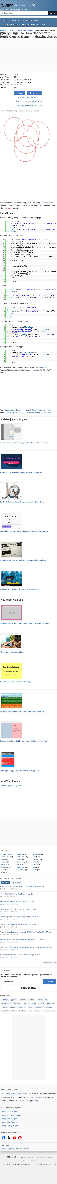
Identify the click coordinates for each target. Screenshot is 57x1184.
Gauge (14, 1011)
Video (53, 1011)
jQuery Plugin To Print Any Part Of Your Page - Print (17, 894)
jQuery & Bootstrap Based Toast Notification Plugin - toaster (20, 955)
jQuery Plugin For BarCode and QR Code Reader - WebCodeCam (22, 886)
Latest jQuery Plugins (30, 20)
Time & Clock (21, 870)
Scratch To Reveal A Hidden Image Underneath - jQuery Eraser (22, 502)
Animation (36, 854)
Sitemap (46, 1164)
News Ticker (50, 1003)
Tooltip (35, 870)
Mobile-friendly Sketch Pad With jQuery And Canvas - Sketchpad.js (24, 531)
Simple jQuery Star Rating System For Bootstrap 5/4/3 (18, 909)
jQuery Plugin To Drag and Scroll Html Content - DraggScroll (28, 412)
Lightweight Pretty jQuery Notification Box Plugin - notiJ (20, 770)
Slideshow (4, 867)
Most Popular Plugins (10, 24)
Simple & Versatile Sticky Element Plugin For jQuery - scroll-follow (23, 741)
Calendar (41, 1003)
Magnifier (26, 1003)
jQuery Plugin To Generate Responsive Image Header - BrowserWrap (24, 623)
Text (2, 870)
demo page (32, 370)
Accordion (20, 854)
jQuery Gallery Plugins (9, 1126)
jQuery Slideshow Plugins (11, 1115)
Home (5, 20)
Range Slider (5, 1011)
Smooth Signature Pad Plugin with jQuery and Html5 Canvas (20, 917)
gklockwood (39, 367)
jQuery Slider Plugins (9, 1112)
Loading (3, 862)
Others (3, 864)
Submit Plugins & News (10, 1149)
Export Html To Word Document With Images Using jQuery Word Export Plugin (26, 947)
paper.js (47, 203)
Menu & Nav (20, 862)
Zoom (2, 872)
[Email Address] (21, 981)
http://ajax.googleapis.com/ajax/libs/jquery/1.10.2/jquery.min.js (31, 224)
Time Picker (21, 1007)
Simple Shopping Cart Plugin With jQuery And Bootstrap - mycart (21, 939)
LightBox (35, 859)
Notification (38, 1007)
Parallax (12, 1007)
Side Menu (22, 1011)
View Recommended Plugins (28, 101)
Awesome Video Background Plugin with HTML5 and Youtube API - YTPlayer (25, 932)
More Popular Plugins (50, 962)
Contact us (24, 1149)
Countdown (31, 999)
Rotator (19, 864)
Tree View (45, 1011)
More (36, 1101)
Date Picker (17, 1003)
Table (34, 867)
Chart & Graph (5, 856)
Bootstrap (4, 1007)
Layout (19, 859)
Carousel (22, 999)
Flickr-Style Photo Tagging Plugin (12, 652)
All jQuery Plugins (6, 854)
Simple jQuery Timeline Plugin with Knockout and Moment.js (28, 410)
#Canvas (28, 111)
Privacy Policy (37, 1164)
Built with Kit (28, 988)
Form (34, 856)
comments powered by (11, 785)
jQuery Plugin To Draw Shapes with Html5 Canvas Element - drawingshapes (28, 34)
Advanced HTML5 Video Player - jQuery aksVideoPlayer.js (20, 589)
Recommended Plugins (30, 24)
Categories (15, 20)
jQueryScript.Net (25, 1164)
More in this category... (28, 97)
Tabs (30, 1011)
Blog (44, 24)
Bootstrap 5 (5, 999)
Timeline (37, 1011)
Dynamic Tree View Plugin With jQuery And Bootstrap (18, 924)
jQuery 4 (13, 999)
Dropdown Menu (42, 999)
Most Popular (5, 882)
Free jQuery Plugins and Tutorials (28, 4)
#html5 (36, 111)
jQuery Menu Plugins (9, 1119)
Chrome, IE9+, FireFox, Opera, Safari (12, 111)
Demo (19, 93)
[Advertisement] (28, 56)
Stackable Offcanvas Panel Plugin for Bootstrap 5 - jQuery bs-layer (24, 443)
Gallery (3, 859)
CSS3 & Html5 (21, 856)
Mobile (35, 862)
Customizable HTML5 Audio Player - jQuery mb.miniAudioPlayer (23, 560)
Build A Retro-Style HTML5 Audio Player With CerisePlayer (21, 472)
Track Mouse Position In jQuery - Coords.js (15, 682)
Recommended (16, 882)
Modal (34, 1003)
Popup (30, 1007)
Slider (34, 864)
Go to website (18, 85)
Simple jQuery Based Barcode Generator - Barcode (17, 901)
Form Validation (6, 1003)
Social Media (20, 867)
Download (34, 93)
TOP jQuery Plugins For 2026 (28, 105)
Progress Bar (48, 1007)
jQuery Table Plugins (9, 1122)
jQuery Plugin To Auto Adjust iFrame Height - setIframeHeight (22, 711)
